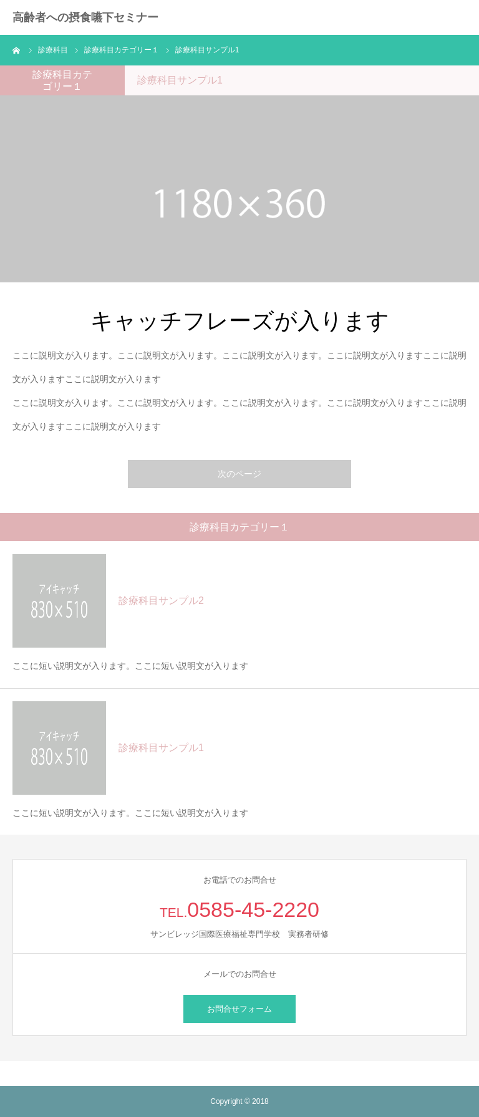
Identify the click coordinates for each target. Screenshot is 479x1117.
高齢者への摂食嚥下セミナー (85, 17)
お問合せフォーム (239, 1009)
